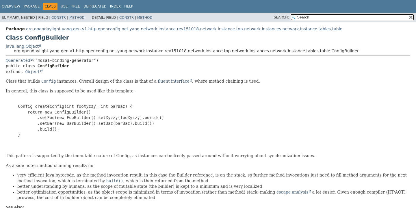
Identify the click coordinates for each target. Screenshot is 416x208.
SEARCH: (281, 17)
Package (32, 6)
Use (64, 6)
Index (115, 6)
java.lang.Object (22, 46)
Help (128, 6)
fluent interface (173, 81)
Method (77, 18)
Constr (58, 18)
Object (32, 71)
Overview (11, 6)
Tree (75, 6)
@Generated (18, 60)
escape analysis (292, 192)
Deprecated (95, 6)
